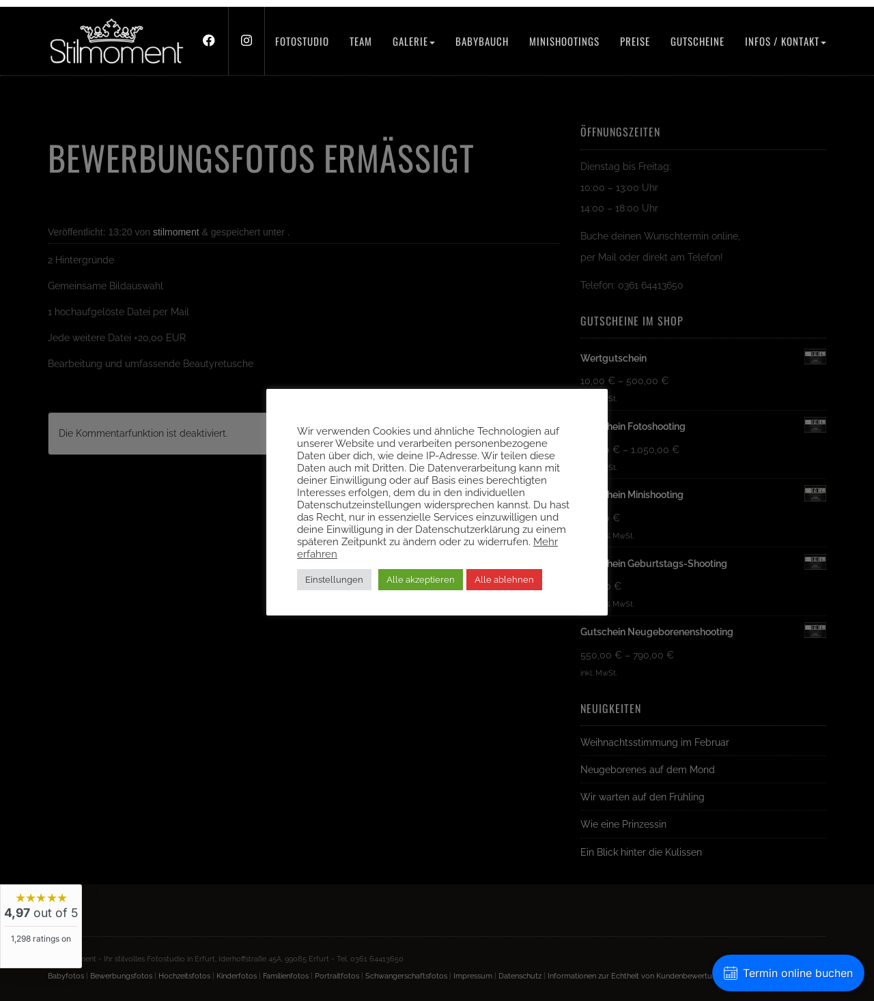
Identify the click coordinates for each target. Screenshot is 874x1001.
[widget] (41, 926)
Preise (635, 40)
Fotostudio (302, 40)
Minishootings (564, 40)
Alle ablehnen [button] (504, 580)
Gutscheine (697, 40)
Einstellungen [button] (334, 580)
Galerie (414, 40)
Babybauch (482, 40)
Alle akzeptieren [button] (420, 580)
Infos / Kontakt (785, 40)
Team (361, 40)
